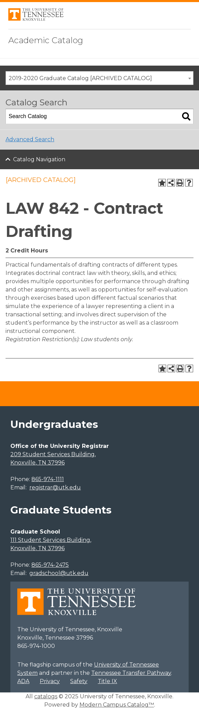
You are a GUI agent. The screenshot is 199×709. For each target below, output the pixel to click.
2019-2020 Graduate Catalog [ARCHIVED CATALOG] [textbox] (80, 78)
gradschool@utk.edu (58, 573)
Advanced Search (30, 139)
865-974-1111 (47, 479)
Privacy (50, 681)
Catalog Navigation (39, 159)
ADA (23, 681)
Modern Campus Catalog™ (116, 704)
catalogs (45, 696)
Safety (78, 681)
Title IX (107, 681)
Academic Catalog (45, 40)
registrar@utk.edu (55, 487)
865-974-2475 (50, 565)
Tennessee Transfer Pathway (131, 673)
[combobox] (99, 78)
